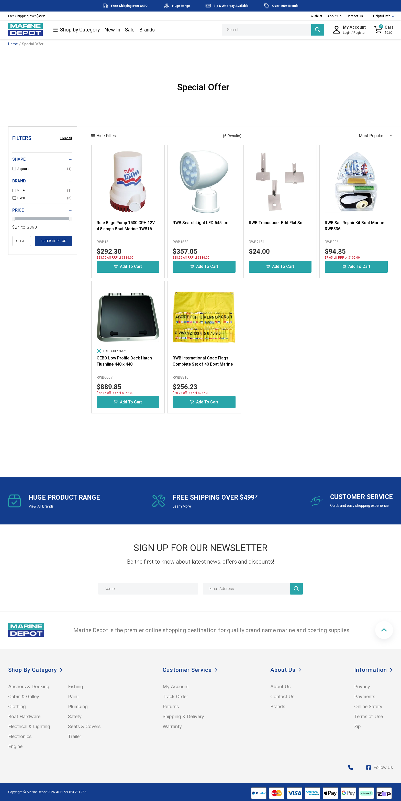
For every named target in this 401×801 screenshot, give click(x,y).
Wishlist (316, 16)
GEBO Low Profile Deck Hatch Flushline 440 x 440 (124, 361)
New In (112, 30)
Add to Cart (128, 266)
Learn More (182, 506)
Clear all (66, 138)
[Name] (148, 589)
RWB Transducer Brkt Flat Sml (277, 222)
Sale (130, 30)
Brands (147, 30)
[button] (384, 630)
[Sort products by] (374, 136)
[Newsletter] (296, 589)
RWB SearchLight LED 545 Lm (200, 222)
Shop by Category (76, 30)
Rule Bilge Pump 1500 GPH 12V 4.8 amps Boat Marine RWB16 (126, 225)
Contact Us (355, 16)
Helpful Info (381, 16)
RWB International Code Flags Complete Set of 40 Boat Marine (203, 361)
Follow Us (379, 767)
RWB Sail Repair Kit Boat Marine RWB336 (354, 225)
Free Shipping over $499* (26, 16)
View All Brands (41, 506)
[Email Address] (253, 589)
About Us (334, 16)
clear (21, 241)
